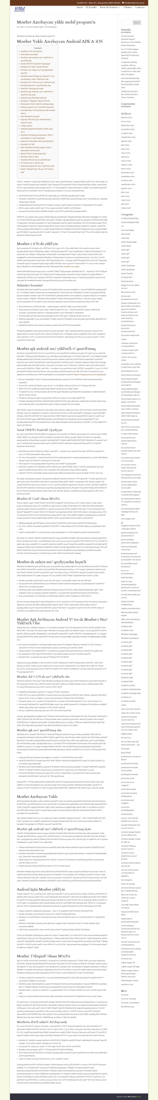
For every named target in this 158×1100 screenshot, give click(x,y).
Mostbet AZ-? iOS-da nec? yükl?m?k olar (38, 82)
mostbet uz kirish (128, 701)
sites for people (128, 884)
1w (122, 226)
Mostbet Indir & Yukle (30, 157)
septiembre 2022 (128, 184)
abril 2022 (125, 204)
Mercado (134, 1097)
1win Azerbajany (127, 230)
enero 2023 (126, 169)
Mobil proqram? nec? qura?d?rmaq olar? (37, 107)
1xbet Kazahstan (128, 266)
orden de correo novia (130, 713)
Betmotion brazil (128, 292)
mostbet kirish (127, 681)
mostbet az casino (72, 266)
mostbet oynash (128, 685)
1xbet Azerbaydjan (129, 242)
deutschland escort (129, 371)
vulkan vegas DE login (130, 967)
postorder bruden (128, 789)
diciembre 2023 (127, 125)
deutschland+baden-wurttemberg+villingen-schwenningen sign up (131, 392)
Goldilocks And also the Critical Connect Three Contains (129, 94)
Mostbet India (127, 677)
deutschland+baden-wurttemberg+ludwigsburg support (131, 382)
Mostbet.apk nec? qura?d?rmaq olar (36, 85)
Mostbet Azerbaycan (130, 638)
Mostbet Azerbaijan (129, 634)
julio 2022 (125, 192)
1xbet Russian (127, 273)
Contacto (140, 11)
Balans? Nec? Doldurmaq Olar (33, 154)
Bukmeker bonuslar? (29, 54)
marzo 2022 (126, 208)
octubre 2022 (126, 180)
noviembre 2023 (128, 129)
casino (124, 339)
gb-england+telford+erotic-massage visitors (130, 526)
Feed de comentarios (130, 1003)
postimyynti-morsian (129, 774)
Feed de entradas (128, 999)
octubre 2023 (126, 133)
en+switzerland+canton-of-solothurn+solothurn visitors (131, 502)
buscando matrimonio (130, 335)
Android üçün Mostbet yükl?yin (34, 98)
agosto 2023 (126, 141)
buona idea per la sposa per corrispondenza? (128, 328)
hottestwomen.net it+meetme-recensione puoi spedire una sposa (131, 557)
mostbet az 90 (127, 630)
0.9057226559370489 (130, 222)
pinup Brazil (126, 753)
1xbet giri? (125, 250)
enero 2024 (126, 121)
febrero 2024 (126, 117)
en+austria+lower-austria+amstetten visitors (128, 441)
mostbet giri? (38, 27)
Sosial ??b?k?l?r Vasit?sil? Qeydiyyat (35, 64)
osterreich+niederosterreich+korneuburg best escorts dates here (131, 727)
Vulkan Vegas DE (128, 963)
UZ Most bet (126, 959)
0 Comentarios (51, 27)
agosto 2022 (126, 188)
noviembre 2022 (128, 176)
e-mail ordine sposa (129, 434)
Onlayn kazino (26, 126)
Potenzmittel (126, 814)
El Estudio (91, 11)
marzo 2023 (126, 161)
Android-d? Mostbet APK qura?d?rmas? (37, 141)
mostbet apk (126, 626)
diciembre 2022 (127, 173)
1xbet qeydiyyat (128, 269)
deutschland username (130, 375)
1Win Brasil (125, 234)
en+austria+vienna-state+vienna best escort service (129, 468)
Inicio (80, 11)
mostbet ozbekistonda (130, 689)
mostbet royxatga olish (131, 693)
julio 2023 (125, 145)
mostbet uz (126, 697)
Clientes (127, 11)
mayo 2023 (125, 153)
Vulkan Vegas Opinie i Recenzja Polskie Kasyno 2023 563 (130, 973)
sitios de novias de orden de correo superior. (129, 898)
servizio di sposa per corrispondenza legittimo (129, 873)
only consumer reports (130, 709)
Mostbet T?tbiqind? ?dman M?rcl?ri (35, 101)
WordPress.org (127, 1007)
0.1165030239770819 (129, 218)
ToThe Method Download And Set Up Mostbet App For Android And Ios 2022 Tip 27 (130, 932)
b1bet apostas (127, 281)
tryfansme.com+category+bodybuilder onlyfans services (131, 952)
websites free (127, 984)
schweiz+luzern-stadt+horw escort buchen (129, 856)
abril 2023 (125, 157)
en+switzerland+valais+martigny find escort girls (130, 512)
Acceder (124, 995)
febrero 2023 (126, 165)
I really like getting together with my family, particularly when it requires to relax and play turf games (131, 68)
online (123, 705)
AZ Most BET (127, 277)
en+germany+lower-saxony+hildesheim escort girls (129, 485)
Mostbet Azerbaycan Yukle (32, 88)
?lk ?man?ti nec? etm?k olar (32, 163)
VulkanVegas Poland (129, 980)
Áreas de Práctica (109, 11)
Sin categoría (126, 880)
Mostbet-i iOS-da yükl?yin (31, 51)
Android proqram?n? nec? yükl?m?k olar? (37, 166)
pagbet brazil (126, 734)
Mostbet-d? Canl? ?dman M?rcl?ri (34, 67)
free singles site (128, 519)
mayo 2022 (125, 200)
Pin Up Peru (126, 738)
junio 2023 (125, 149)
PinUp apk (125, 749)
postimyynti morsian (129, 763)
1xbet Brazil (126, 246)
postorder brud (127, 778)
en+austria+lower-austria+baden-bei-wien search (131, 451)
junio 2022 (125, 196)
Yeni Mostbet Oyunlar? (30, 116)
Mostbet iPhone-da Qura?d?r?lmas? (36, 160)
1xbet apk (125, 238)
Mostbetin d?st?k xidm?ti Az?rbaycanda (37, 104)
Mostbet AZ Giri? (28, 144)
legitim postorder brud (130, 608)
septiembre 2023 (128, 137)
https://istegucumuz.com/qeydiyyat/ (90, 374)
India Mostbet (127, 577)
